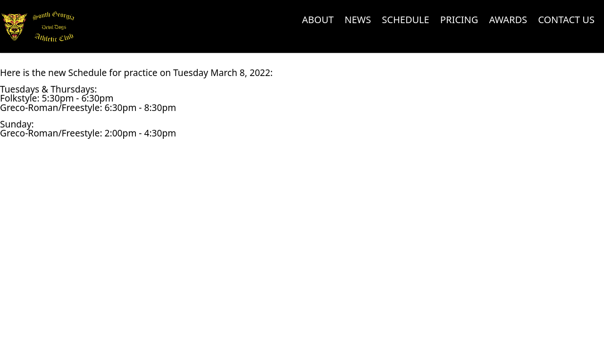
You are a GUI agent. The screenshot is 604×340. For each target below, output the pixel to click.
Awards (508, 19)
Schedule (405, 19)
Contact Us (566, 19)
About (318, 19)
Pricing (459, 19)
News (357, 19)
